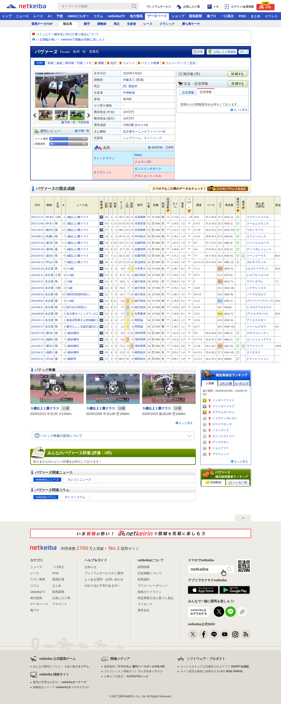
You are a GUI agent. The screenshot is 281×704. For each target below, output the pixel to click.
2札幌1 (49, 236)
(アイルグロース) (257, 313)
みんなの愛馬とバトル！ (61, 666)
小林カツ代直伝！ (126, 676)
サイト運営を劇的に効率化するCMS (211, 671)
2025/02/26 (37, 268)
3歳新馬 (71, 358)
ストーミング (153, 138)
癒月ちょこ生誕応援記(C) (82, 326)
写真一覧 (69, 122)
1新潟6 (49, 249)
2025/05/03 (37, 255)
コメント (127, 63)
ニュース (22, 16)
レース (38, 16)
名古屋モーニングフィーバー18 (144, 131)
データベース (157, 16)
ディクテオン (220, 442)
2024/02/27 (37, 326)
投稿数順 (213, 482)
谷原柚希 (140, 217)
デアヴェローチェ (223, 412)
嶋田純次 (140, 352)
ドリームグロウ (256, 326)
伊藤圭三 (129, 79)
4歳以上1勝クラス (78, 249)
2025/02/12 (37, 275)
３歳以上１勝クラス (44, 408)
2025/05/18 (37, 249)
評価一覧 (83, 130)
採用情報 (144, 567)
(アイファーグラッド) (260, 300)
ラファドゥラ (255, 346)
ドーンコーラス (256, 255)
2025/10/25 (37, 230)
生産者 (131, 24)
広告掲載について (150, 573)
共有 (198, 51)
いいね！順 (237, 482)
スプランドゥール (258, 217)
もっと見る (241, 109)
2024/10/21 (37, 281)
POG (242, 16)
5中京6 (49, 217)
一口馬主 (227, 16)
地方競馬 (136, 16)
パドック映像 (148, 63)
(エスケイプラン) (257, 268)
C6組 (69, 288)
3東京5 (49, 346)
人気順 (209, 383)
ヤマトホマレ (255, 281)
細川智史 (140, 275)
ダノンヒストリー (223, 436)
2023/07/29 (37, 333)
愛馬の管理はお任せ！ (59, 682)
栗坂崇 (132, 86)
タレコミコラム (74, 497)
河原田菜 (140, 223)
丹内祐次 (140, 236)
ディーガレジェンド (259, 249)
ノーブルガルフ (256, 294)
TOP (40, 63)
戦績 (51, 63)
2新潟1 (49, 242)
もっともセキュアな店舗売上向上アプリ (214, 666)
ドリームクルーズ (258, 242)
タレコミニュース (79, 479)
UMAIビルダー (78, 16)
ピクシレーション (258, 358)
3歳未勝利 (73, 333)
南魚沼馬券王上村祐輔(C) (82, 320)
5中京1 (49, 223)
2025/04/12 (37, 262)
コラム (98, 16)
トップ (7, 16)
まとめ (255, 16)
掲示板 (69, 63)
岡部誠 (139, 320)
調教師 (101, 24)
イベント (271, 16)
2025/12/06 (37, 223)
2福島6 (49, 339)
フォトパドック (174, 63)
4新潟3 (49, 230)
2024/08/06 (37, 313)
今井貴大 (140, 268)
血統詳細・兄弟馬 (162, 147)
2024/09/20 (37, 294)
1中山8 (49, 358)
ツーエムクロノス (258, 223)
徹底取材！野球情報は (134, 666)
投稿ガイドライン (150, 592)
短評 (111, 63)
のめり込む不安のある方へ (102, 585)
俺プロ (211, 16)
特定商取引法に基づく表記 (156, 598)
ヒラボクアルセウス (259, 307)
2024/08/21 (37, 307)
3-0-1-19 (141, 125)
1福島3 (49, 352)
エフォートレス (256, 236)
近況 (192, 63)
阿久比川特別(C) (77, 307)
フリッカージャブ (223, 406)
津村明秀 (140, 333)
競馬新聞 (195, 16)
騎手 (87, 24)
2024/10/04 (37, 288)
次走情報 (188, 92)
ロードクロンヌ (222, 424)
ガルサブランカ (256, 262)
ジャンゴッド (220, 430)
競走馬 (67, 24)
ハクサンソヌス (256, 288)
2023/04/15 (37, 352)
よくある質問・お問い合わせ (103, 579)
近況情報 (206, 92)
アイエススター (256, 320)
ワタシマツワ (255, 230)
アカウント (59, 604)
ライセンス (145, 604)
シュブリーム (132, 138)
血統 (59, 63)
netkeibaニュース (47, 479)
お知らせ (90, 567)
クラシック (167, 24)
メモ (89, 63)
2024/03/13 (37, 320)
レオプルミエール (258, 275)
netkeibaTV (116, 16)
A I (50, 16)
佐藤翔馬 (140, 242)
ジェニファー (220, 448)
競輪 (265, 6)
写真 (80, 63)
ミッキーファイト (223, 400)
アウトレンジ (220, 454)
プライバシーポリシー (153, 585)
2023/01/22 (37, 358)
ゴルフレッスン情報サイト (133, 671)
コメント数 (226, 383)
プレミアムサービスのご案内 (103, 573)
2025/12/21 (37, 217)
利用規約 (144, 579)
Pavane (65, 52)
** (168, 223)
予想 (59, 16)
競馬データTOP (42, 24)
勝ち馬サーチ (191, 24)
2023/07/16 (37, 339)
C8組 (69, 281)
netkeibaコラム (46, 497)
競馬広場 (58, 579)
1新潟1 (49, 255)
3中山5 (49, 262)
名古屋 (49, 268)
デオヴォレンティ (258, 333)
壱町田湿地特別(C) (78, 294)
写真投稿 (83, 122)
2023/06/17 (37, 346)
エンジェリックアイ (259, 339)
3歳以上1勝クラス (78, 217)
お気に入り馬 (61, 598)
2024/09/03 (37, 300)
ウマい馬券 (37, 579)
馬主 (117, 24)
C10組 (70, 300)
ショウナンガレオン (224, 418)
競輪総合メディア (60, 687)
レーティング (242, 383)
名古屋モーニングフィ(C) (82, 313)
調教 (99, 63)
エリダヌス (254, 352)
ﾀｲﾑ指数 (189, 203)
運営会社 (144, 610)
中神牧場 (129, 92)
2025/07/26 (37, 242)
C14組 (70, 268)
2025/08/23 (37, 236)
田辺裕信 (140, 262)
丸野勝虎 (140, 313)
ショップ (177, 16)
